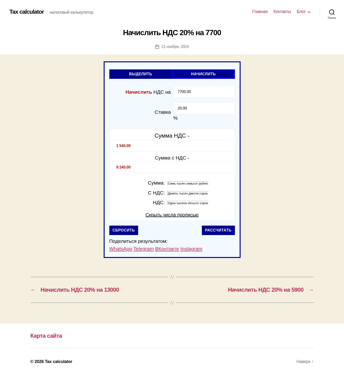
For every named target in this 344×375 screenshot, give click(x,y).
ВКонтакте (167, 248)
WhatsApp (120, 248)
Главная (260, 11)
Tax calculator (26, 12)
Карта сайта (46, 336)
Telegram (143, 248)
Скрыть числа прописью (171, 214)
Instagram (191, 248)
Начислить (203, 74)
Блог (301, 11)
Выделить (140, 74)
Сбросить (124, 230)
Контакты (282, 11)
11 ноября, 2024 (175, 47)
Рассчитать (218, 230)
